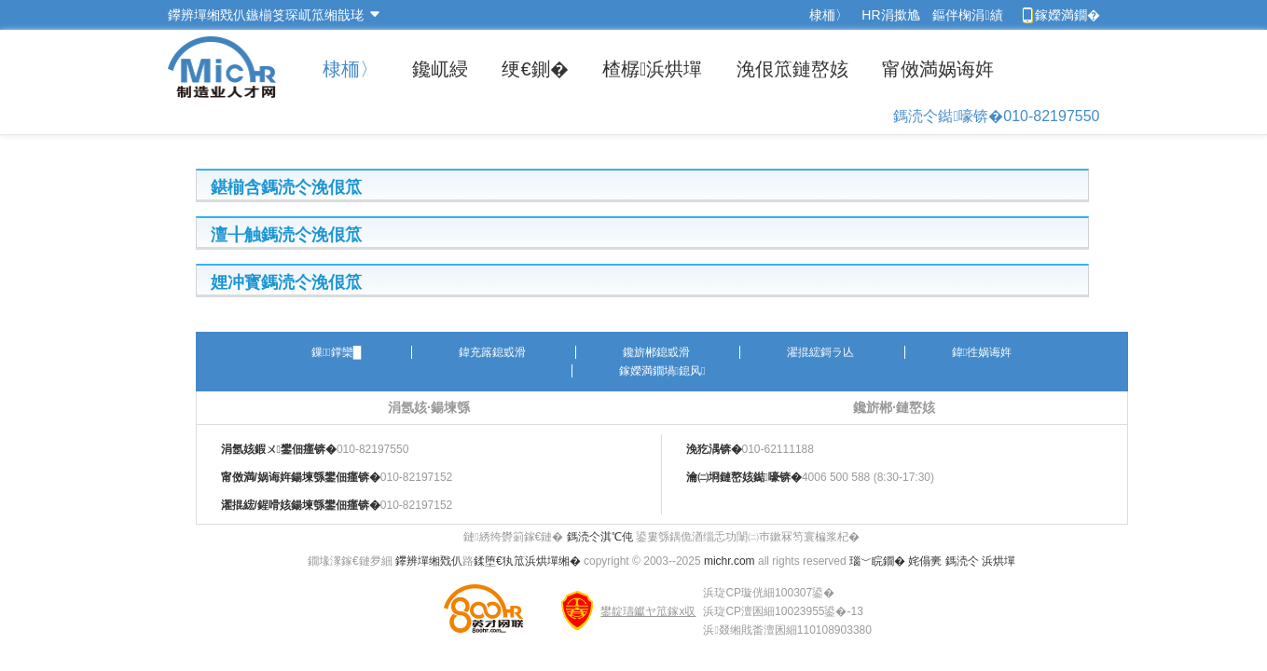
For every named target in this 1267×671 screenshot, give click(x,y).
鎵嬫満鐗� (1067, 14)
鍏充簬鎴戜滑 (492, 352)
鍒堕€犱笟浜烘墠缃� (527, 561)
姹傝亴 (925, 561)
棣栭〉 (828, 14)
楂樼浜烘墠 (652, 69)
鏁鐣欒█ (336, 352)
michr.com (729, 561)
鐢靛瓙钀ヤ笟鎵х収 (647, 611)
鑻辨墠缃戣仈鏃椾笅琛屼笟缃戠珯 (266, 14)
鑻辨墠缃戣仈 (428, 561)
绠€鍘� (535, 69)
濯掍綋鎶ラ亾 (820, 352)
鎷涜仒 (962, 561)
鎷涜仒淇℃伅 (600, 536)
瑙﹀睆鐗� (877, 561)
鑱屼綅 (440, 69)
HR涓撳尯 (890, 14)
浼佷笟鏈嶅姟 (792, 69)
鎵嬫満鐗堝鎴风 (662, 370)
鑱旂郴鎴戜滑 (656, 352)
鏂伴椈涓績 (967, 14)
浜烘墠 (998, 561)
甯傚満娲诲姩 (938, 69)
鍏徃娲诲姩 (982, 352)
